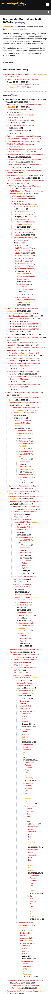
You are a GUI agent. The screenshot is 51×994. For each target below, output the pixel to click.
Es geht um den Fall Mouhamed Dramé (22, 991)
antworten (9, 63)
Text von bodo (12, 175)
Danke (11, 334)
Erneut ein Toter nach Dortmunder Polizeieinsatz (26, 104)
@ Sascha (23, 29)
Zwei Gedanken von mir (16, 110)
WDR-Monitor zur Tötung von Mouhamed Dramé (25, 99)
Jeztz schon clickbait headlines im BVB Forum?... (26, 348)
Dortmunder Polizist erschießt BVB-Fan (22, 79)
